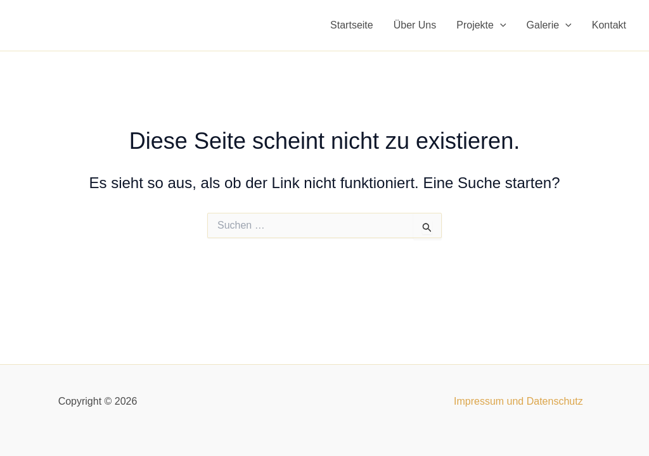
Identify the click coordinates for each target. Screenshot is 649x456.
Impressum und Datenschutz (518, 401)
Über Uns (415, 25)
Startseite (351, 25)
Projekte (481, 25)
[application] (500, 25)
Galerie (549, 25)
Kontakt (609, 25)
